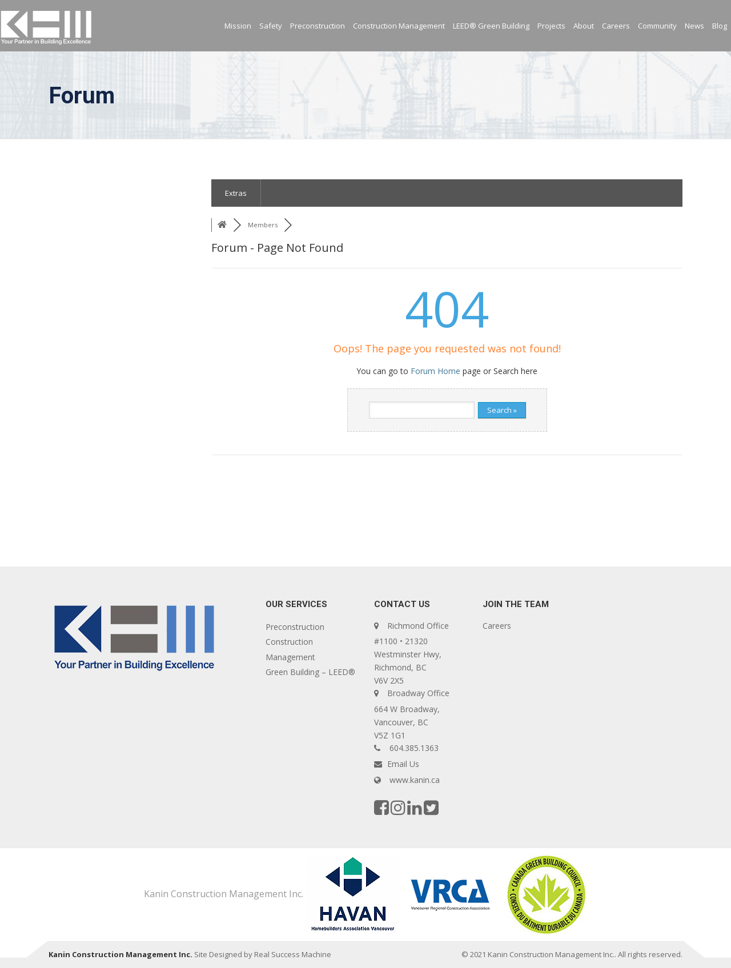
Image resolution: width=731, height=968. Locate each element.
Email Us (403, 763)
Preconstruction (295, 626)
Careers (497, 625)
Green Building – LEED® (310, 671)
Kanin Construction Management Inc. (120, 954)
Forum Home (435, 370)
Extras (236, 193)
